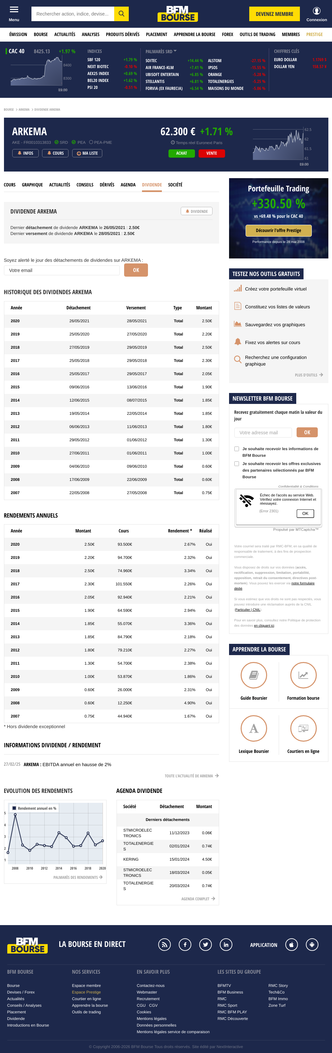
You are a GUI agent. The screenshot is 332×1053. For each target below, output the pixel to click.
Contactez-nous (151, 985)
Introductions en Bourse (28, 1025)
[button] (121, 14)
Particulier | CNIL (247, 610)
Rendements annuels (31, 515)
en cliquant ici (264, 626)
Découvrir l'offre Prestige (278, 230)
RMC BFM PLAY (232, 1012)
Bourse (41, 34)
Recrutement (148, 998)
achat (181, 153)
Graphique (32, 185)
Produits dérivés (122, 34)
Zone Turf (276, 1005)
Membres (291, 34)
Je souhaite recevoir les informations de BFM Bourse (276, 452)
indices (94, 51)
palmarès (155, 52)
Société (175, 185)
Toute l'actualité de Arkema (192, 776)
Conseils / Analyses (24, 1005)
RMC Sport (227, 1005)
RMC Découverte (232, 1018)
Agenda (128, 185)
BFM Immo (278, 998)
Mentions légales (151, 1018)
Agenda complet (198, 899)
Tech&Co (276, 992)
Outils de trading (257, 34)
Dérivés (107, 185)
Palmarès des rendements (78, 877)
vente (212, 153)
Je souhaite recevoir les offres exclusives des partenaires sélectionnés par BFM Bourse (277, 470)
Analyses (90, 34)
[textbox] (72, 14)
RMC (221, 998)
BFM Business (230, 992)
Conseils (84, 185)
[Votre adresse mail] (263, 433)
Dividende (152, 185)
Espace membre (86, 985)
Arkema (24, 109)
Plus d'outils (309, 375)
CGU (141, 1005)
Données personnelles (156, 1025)
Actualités (64, 34)
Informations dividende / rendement (52, 745)
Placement (156, 34)
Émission (18, 34)
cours (10, 185)
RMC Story (278, 985)
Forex (227, 34)
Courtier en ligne (86, 998)
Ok (307, 432)
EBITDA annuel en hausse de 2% (76, 764)
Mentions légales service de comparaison (173, 1032)
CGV (153, 1005)
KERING (131, 859)
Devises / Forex (21, 992)
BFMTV (224, 985)
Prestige (315, 34)
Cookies (144, 1012)
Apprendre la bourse (194, 34)
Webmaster (147, 992)
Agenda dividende (140, 791)
